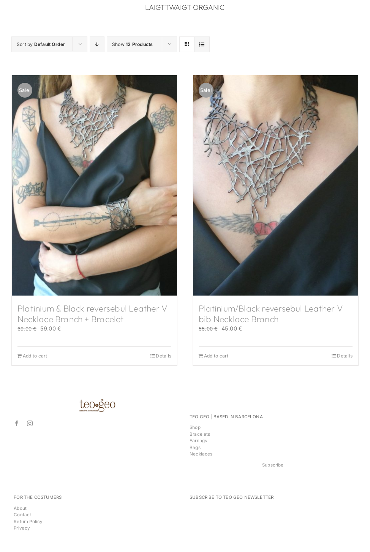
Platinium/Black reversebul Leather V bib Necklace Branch (271, 313)
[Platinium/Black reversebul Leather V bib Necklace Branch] (275, 185)
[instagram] (30, 423)
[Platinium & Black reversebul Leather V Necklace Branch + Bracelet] (94, 185)
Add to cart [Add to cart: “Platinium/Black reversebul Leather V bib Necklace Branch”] (216, 356)
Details (163, 356)
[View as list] (201, 44)
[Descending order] (97, 44)
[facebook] (16, 423)
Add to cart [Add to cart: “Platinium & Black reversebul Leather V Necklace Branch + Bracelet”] (35, 356)
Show (132, 44)
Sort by (41, 44)
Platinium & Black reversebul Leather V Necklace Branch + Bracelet (92, 313)
